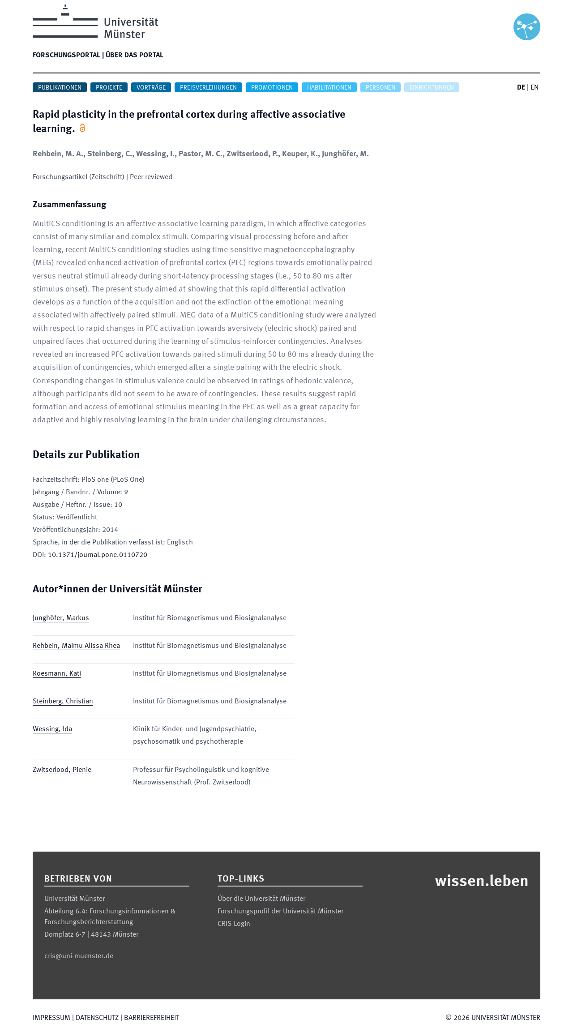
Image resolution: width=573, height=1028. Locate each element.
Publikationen (59, 88)
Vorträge (151, 88)
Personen (380, 88)
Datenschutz (97, 1018)
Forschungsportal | (68, 55)
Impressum (51, 1018)
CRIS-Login (234, 924)
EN (534, 87)
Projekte (109, 88)
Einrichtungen (432, 88)
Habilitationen (329, 88)
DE (521, 87)
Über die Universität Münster (261, 899)
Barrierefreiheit (151, 1018)
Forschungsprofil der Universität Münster (280, 911)
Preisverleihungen (208, 88)
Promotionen (272, 88)
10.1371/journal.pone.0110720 (97, 555)
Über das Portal (134, 55)
